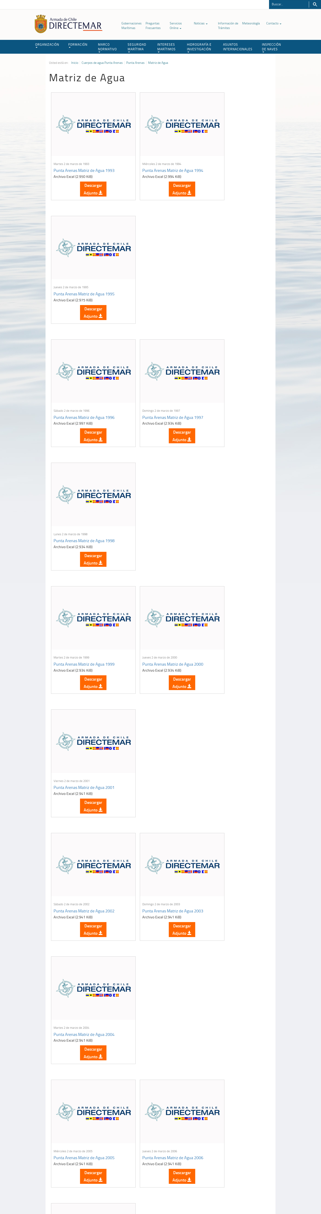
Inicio (74, 63)
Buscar (315, 4)
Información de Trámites (228, 25)
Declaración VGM (237, 1159)
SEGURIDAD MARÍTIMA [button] (137, 47)
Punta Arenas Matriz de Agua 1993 (84, 159)
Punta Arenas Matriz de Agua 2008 (84, 722)
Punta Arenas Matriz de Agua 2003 (158, 497)
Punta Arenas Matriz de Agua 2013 (158, 835)
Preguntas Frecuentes (153, 25)
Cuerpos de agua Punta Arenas (102, 63)
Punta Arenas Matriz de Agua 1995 (233, 159)
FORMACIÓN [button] (77, 45)
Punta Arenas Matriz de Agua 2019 (84, 1060)
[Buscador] (289, 4)
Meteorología (251, 23)
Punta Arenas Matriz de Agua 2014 (233, 835)
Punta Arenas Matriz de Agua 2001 (233, 384)
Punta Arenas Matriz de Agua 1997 (158, 271)
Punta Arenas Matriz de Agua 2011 (84, 835)
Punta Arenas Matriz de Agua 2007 (233, 610)
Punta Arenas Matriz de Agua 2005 (84, 610)
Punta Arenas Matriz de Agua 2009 (158, 722)
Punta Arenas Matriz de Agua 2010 (233, 722)
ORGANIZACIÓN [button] (47, 45)
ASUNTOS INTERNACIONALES (237, 46)
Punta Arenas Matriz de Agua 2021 (158, 1060)
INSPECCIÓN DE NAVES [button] (271, 47)
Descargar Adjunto (86, 177)
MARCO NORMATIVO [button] (107, 47)
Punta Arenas (135, 63)
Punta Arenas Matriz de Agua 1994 (158, 159)
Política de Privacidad (79, 1200)
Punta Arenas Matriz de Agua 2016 (158, 948)
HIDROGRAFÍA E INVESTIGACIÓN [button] (199, 47)
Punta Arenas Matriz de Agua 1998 (233, 271)
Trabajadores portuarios (242, 1154)
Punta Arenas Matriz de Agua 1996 (84, 271)
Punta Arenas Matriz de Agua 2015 (84, 948)
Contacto (273, 23)
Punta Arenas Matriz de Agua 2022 (233, 1060)
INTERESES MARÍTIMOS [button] (166, 47)
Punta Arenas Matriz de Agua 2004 (233, 497)
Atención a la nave (238, 1148)
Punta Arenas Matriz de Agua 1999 (84, 384)
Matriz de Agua (158, 63)
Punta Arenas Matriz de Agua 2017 (233, 948)
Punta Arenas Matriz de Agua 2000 (158, 384)
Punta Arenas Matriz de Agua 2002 (84, 497)
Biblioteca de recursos (110, 1200)
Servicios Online (176, 25)
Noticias (201, 23)
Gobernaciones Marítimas (131, 25)
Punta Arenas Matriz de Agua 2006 (158, 610)
